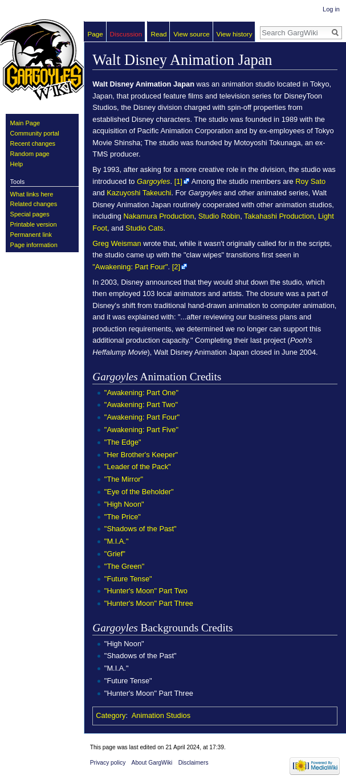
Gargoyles (153, 181)
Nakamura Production (159, 216)
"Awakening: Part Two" (141, 404)
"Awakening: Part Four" (130, 266)
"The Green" (124, 566)
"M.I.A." (116, 541)
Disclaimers (193, 763)
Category (110, 715)
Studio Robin (219, 216)
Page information (34, 244)
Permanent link (31, 234)
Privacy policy (108, 763)
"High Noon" (124, 504)
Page (95, 34)
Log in (331, 9)
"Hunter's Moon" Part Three (148, 603)
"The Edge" (122, 442)
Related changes (34, 203)
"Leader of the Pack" (137, 466)
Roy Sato (310, 181)
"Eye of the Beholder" (139, 491)
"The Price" (122, 516)
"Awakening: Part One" (141, 392)
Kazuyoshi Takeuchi (139, 192)
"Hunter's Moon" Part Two (146, 590)
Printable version (33, 224)
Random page (30, 153)
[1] (178, 181)
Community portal (34, 133)
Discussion (126, 34)
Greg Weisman (116, 243)
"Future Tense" (128, 578)
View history (235, 34)
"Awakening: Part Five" (141, 429)
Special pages (30, 214)
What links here (32, 194)
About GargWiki (152, 763)
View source (191, 34)
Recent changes (33, 143)
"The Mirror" (123, 479)
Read (159, 34)
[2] (176, 266)
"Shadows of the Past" (140, 528)
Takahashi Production (279, 216)
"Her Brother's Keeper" (141, 454)
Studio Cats (144, 228)
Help (16, 164)
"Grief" (114, 553)
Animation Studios (161, 715)
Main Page (25, 123)
